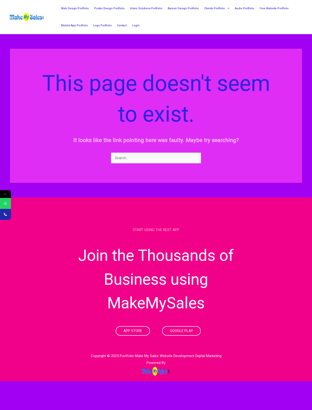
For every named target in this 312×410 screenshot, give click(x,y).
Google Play (181, 331)
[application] (227, 8)
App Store (132, 331)
